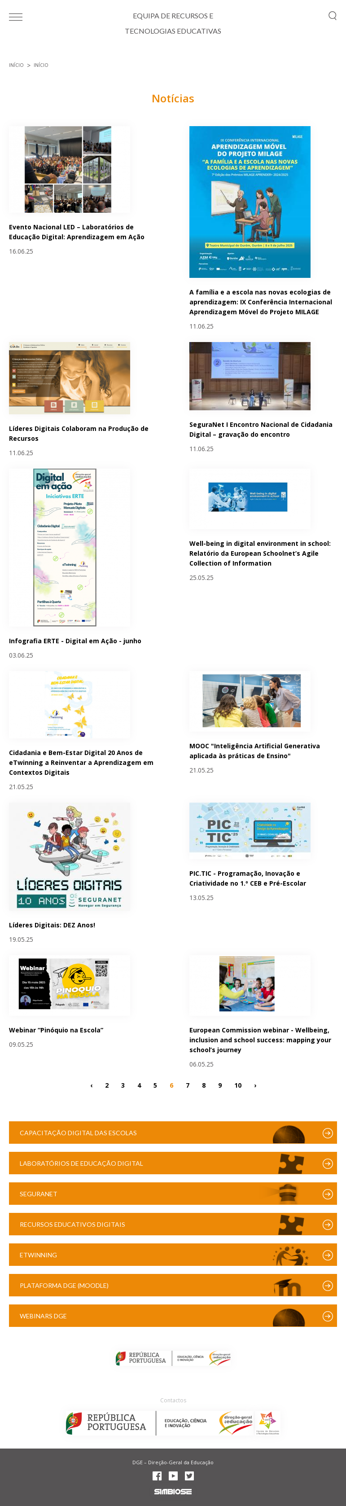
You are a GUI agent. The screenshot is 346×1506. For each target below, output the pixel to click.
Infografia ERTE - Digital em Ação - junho (75, 641)
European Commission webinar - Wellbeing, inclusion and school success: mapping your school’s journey (260, 1040)
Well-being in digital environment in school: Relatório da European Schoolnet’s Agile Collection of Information (260, 553)
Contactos (173, 1400)
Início (16, 65)
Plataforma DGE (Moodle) (64, 1285)
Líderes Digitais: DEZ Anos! (52, 925)
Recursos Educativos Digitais (72, 1224)
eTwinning (38, 1255)
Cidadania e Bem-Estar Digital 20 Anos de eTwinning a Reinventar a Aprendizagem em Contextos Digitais (81, 762)
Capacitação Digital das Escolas (78, 1133)
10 (237, 1084)
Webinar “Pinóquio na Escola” (56, 1030)
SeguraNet (38, 1194)
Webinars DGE (43, 1316)
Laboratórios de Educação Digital (81, 1163)
